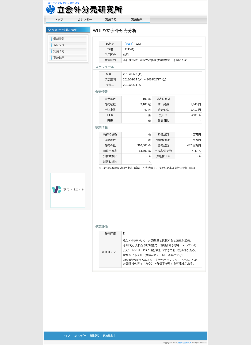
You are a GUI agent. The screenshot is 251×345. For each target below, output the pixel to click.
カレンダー (85, 19)
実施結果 (136, 19)
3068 (129, 43)
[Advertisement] (149, 197)
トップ (59, 19)
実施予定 (110, 19)
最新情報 (58, 38)
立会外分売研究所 (184, 343)
